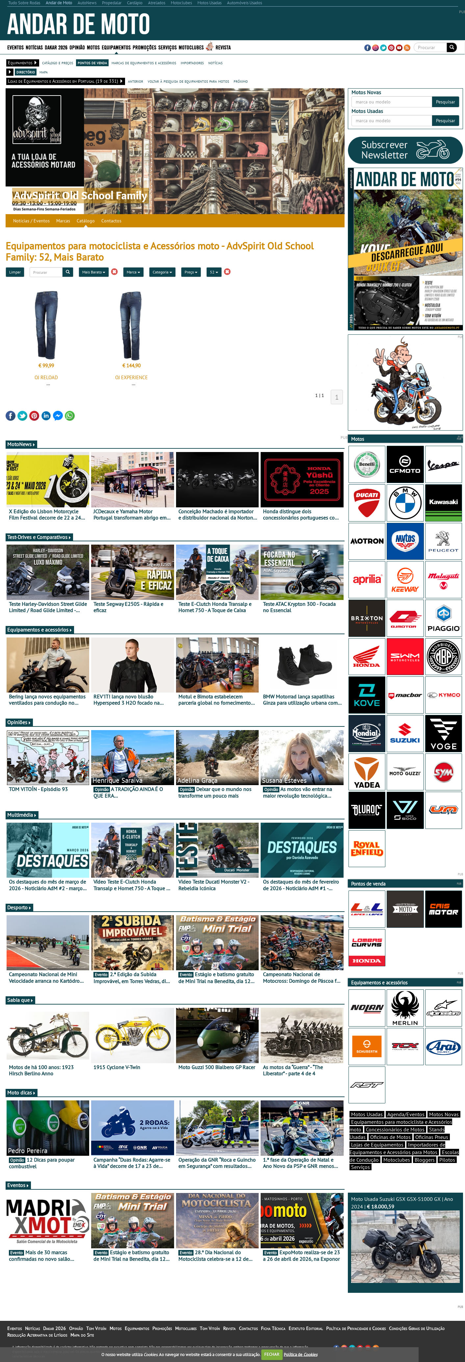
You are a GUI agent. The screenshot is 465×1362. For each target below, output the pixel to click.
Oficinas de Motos (390, 1137)
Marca (133, 272)
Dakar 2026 (56, 46)
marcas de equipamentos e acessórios (144, 63)
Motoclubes (191, 46)
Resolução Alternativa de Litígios (37, 1335)
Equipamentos (116, 46)
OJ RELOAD (46, 377)
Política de (300, 1354)
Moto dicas (21, 1092)
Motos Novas (444, 1114)
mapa (43, 72)
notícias (215, 63)
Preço (191, 272)
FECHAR (271, 1354)
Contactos (111, 221)
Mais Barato (93, 272)
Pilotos (447, 1159)
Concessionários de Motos (395, 1129)
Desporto (19, 907)
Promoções (144, 46)
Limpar (15, 272)
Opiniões (19, 722)
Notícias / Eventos (31, 221)
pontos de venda (92, 63)
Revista (223, 46)
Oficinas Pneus (431, 1137)
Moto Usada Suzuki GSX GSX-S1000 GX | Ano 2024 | (405, 1239)
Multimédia (22, 814)
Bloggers (425, 1159)
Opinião (77, 46)
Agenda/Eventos (406, 1114)
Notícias (34, 46)
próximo (241, 81)
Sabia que (20, 1000)
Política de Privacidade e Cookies (356, 1328)
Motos (93, 46)
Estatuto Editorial (306, 1328)
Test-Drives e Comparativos (39, 537)
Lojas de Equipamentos (377, 1144)
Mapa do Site (82, 1335)
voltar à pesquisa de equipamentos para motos (188, 81)
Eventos (15, 46)
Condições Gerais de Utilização (417, 1328)
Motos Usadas (367, 1114)
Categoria (162, 272)
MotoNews (21, 444)
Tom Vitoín (96, 1328)
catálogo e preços (57, 63)
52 (214, 272)
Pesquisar (445, 102)
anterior (135, 81)
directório (25, 72)
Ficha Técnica (273, 1328)
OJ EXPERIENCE (131, 377)
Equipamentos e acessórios (39, 629)
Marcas (63, 221)
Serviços (167, 46)
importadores (192, 63)
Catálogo (86, 221)
